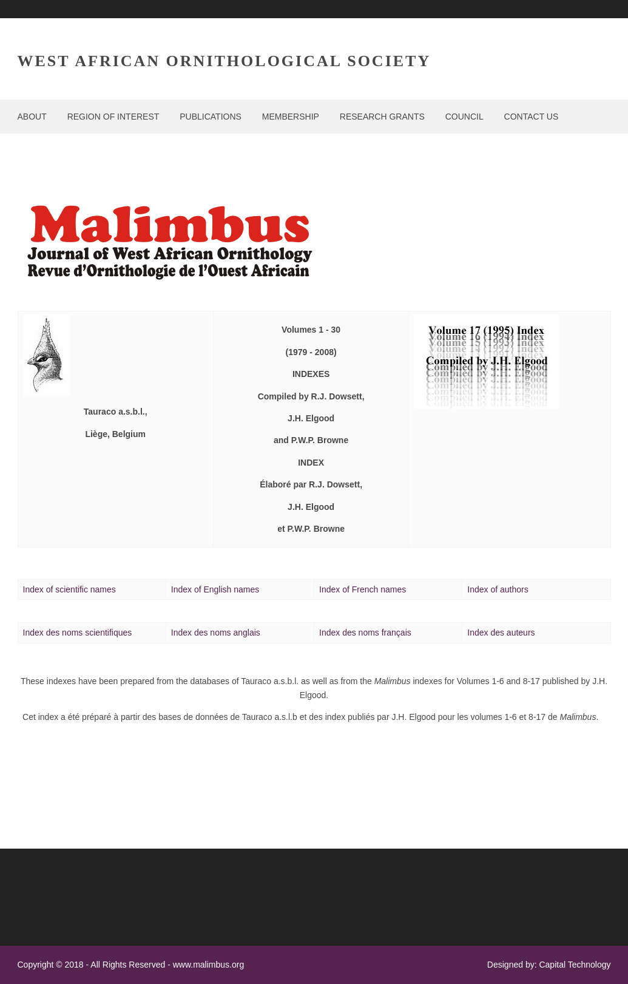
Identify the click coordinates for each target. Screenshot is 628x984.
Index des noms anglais (215, 632)
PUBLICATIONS (210, 116)
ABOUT (32, 116)
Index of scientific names (69, 589)
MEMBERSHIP (290, 116)
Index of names (362, 589)
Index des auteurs (501, 632)
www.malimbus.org (208, 964)
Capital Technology (574, 964)
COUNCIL (464, 116)
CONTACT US (531, 116)
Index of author (497, 589)
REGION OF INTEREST (113, 116)
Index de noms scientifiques (77, 632)
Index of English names (215, 589)
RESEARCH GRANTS (382, 116)
